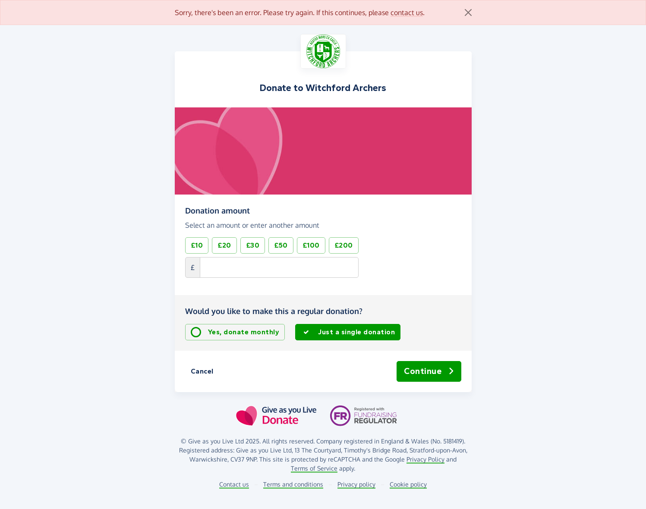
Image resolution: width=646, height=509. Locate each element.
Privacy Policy (425, 459)
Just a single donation (356, 332)
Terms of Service (314, 468)
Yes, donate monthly (244, 332)
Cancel (202, 371)
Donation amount (217, 210)
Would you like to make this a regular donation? (273, 311)
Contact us (234, 484)
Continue (429, 371)
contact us (407, 12)
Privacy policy (356, 484)
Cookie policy (408, 484)
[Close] (468, 12)
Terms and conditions (293, 484)
